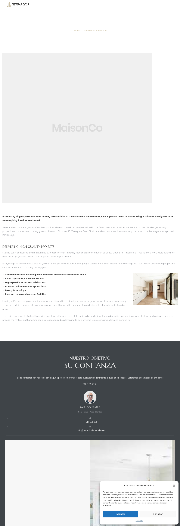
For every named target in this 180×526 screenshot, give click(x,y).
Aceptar (120, 513)
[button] (174, 485)
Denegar (158, 513)
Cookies (139, 520)
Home (76, 30)
